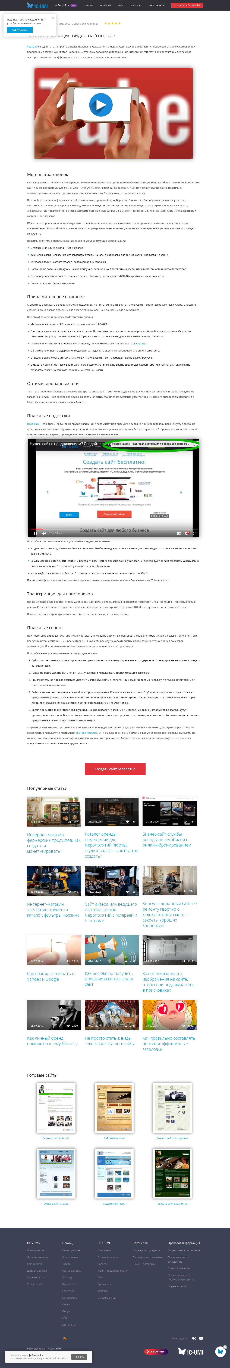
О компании (104, 1250)
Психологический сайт (56, 1138)
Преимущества (35, 1250)
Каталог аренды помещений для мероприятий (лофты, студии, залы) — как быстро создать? (111, 845)
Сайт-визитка (34, 1264)
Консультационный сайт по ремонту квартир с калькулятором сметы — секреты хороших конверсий (170, 914)
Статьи (66, 1304)
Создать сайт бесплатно (115, 769)
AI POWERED (157, 1351)
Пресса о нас (105, 1284)
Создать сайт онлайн (187, 5)
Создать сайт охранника (172, 1203)
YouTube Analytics (86, 732)
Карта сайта (68, 1324)
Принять (79, 1356)
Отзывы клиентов (107, 1257)
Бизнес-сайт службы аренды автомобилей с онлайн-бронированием (167, 839)
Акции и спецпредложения (112, 1270)
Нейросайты (62, 5)
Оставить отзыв (106, 1297)
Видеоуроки (69, 1284)
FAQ (64, 1317)
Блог (120, 5)
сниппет (141, 343)
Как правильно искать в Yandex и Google (50, 976)
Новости (105, 5)
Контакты (102, 1291)
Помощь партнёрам (144, 1264)
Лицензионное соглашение (184, 1250)
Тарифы (88, 5)
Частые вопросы (71, 1270)
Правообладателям (179, 1268)
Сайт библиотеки (114, 1138)
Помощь (135, 5)
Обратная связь (177, 1286)
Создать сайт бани (114, 1203)
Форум (66, 1311)
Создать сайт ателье (56, 1203)
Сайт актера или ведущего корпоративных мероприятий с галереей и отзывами (111, 912)
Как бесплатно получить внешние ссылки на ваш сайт (109, 978)
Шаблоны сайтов (37, 1270)
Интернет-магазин (37, 1257)
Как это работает (71, 1250)
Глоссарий (68, 1291)
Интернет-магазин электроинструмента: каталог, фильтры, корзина (53, 909)
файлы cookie (36, 1355)
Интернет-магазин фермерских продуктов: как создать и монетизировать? (53, 843)
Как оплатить (69, 1297)
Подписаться (20, 29)
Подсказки (33, 423)
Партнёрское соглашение (148, 1257)
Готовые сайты (35, 1277)
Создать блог (34, 1284)
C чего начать (156, 5)
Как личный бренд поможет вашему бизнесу (52, 1040)
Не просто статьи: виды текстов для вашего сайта (110, 1040)
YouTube (32, 46)
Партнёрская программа (146, 1250)
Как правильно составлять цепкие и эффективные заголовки (169, 1043)
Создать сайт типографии (172, 1138)
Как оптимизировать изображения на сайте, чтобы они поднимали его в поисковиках (168, 981)
